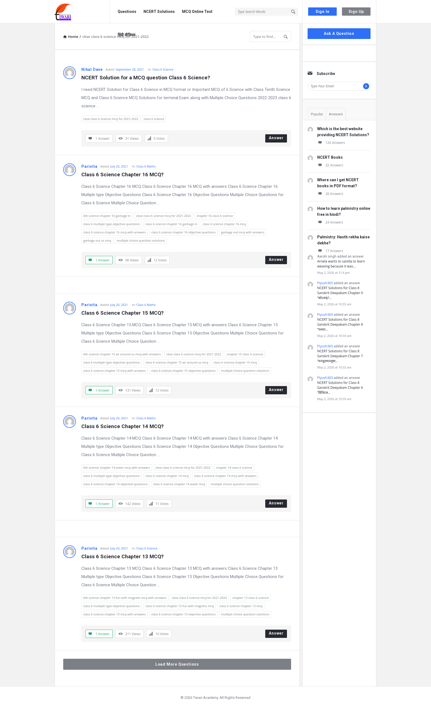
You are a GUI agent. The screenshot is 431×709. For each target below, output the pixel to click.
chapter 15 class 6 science (245, 354)
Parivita (89, 166)
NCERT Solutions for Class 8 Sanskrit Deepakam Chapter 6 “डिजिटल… (340, 387)
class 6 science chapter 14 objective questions (115, 484)
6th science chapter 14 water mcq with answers (116, 467)
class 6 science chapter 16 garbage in (171, 224)
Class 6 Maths (146, 166)
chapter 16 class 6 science (215, 216)
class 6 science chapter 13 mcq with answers (114, 614)
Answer (276, 138)
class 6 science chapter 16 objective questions (183, 232)
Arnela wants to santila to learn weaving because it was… (341, 264)
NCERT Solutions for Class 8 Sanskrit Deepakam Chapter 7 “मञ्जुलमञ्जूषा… (340, 356)
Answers (336, 114)
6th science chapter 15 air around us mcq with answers (122, 354)
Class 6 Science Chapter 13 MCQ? (122, 556)
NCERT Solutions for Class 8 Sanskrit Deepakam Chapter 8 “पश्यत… (340, 324)
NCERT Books (330, 157)
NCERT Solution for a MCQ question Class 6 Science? (145, 77)
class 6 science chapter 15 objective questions (183, 371)
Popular (317, 114)
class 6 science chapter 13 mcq (241, 606)
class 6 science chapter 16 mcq (224, 224)
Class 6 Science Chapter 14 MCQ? (122, 426)
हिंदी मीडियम (126, 35)
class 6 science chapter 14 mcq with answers (225, 476)
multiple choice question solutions (141, 240)
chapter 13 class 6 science (251, 598)
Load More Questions (177, 664)
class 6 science (154, 119)
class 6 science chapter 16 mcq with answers (114, 232)
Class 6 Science (162, 69)
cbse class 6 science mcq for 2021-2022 (110, 119)
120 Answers (331, 142)
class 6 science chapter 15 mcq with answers (114, 371)
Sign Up (356, 11)
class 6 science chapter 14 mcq (167, 476)
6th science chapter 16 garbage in (107, 216)
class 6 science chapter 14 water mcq (179, 484)
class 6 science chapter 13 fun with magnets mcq (179, 606)
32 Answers (330, 165)
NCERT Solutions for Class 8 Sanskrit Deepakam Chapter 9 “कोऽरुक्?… (340, 293)
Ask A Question (339, 33)
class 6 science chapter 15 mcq (235, 362)
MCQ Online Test (197, 11)
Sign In (323, 11)
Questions (127, 11)
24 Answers (330, 222)
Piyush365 (325, 283)
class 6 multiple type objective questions (111, 224)
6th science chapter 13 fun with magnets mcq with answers (125, 598)
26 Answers (330, 193)
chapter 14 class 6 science (234, 467)
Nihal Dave (92, 69)
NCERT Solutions (159, 11)
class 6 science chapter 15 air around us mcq (176, 362)
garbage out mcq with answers (242, 232)
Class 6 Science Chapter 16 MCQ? (122, 174)
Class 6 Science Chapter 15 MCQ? (122, 313)
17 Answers (330, 251)
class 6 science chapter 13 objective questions (183, 614)
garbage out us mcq (97, 240)
